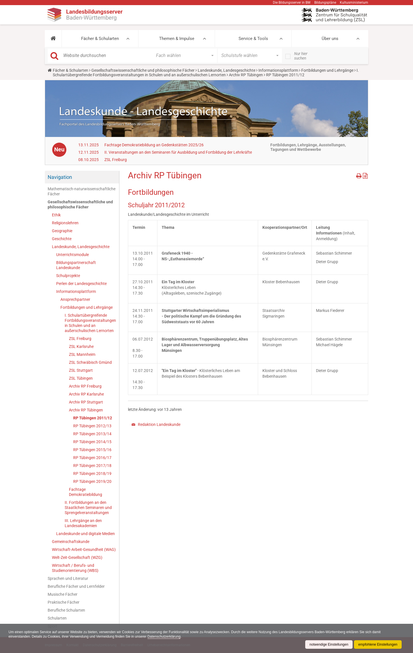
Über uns (330, 38)
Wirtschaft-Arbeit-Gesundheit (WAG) (84, 549)
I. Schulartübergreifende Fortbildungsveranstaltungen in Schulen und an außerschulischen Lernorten (206, 72)
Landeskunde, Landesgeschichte (226, 70)
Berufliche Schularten (66, 610)
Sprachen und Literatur (68, 578)
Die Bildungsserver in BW (292, 3)
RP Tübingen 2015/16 (92, 449)
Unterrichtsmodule (72, 254)
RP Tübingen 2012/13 (92, 426)
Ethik (56, 215)
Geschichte (61, 238)
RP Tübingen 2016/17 (92, 457)
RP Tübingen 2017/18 (92, 465)
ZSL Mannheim (82, 354)
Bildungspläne (325, 3)
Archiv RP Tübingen (246, 75)
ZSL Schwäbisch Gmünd (90, 362)
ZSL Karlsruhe (81, 346)
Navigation (60, 177)
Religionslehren (65, 223)
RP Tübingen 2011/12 (92, 418)
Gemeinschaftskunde (70, 541)
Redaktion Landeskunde (159, 424)
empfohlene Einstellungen (377, 644)
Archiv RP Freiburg (85, 386)
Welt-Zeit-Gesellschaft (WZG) (77, 557)
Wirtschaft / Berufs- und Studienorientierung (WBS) (75, 568)
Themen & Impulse (176, 38)
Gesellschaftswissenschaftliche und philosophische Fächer (143, 70)
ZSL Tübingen (81, 378)
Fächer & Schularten (100, 38)
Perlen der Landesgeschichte (81, 283)
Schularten (57, 618)
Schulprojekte (68, 275)
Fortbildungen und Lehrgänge (327, 70)
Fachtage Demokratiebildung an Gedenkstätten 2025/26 (154, 145)
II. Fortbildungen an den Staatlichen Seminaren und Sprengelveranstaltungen (88, 507)
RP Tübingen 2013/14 (92, 434)
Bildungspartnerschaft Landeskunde (76, 265)
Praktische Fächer (63, 602)
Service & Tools (253, 38)
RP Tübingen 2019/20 (92, 481)
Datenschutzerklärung (164, 637)
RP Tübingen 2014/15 (92, 441)
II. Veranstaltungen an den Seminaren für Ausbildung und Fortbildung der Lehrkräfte (178, 152)
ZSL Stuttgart (81, 370)
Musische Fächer (62, 594)
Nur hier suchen (300, 55)
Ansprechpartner (75, 299)
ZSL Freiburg (115, 159)
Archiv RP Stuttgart (86, 402)
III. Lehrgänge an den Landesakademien (83, 523)
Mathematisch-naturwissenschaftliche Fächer (81, 191)
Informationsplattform (278, 70)
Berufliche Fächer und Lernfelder (76, 586)
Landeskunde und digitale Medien (85, 533)
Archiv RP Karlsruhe (86, 394)
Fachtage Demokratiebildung (85, 492)
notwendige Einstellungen (328, 644)
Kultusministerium (354, 3)
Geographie (62, 231)
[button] (53, 38)
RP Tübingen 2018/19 (92, 473)
